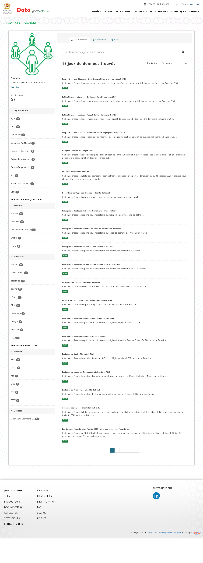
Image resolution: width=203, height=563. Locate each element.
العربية (176, 4)
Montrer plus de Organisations (26, 200)
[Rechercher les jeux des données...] (121, 52)
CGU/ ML (41, 513)
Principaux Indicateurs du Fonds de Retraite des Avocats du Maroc (91, 229)
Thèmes (107, 12)
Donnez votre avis (191, 4)
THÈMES (8, 496)
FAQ (39, 508)
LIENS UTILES (44, 496)
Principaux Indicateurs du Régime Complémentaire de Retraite (89, 211)
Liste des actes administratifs (75, 172)
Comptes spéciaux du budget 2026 (77, 151)
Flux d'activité (99, 40)
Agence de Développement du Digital (164, 533)
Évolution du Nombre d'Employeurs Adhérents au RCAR (86, 372)
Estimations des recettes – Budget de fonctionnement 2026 (89, 115)
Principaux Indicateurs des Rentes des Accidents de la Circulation (91, 265)
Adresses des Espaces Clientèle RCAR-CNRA (81, 408)
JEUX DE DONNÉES (14, 491)
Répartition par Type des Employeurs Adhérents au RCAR (87, 301)
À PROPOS (194, 12)
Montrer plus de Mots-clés (24, 346)
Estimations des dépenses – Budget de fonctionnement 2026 (89, 97)
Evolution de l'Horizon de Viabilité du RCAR (81, 390)
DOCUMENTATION (143, 12)
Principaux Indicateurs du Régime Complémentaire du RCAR (88, 319)
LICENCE (41, 519)
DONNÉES (96, 12)
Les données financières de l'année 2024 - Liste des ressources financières (95, 429)
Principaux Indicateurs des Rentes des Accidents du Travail (88, 247)
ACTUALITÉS (161, 12)
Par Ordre (152, 64)
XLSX (65, 88)
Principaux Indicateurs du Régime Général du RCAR (84, 337)
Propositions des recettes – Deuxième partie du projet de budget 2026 (93, 133)
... (127, 450)
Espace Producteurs (158, 4)
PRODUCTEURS (123, 12)
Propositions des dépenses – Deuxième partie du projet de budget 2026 (94, 79)
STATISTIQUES (178, 12)
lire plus (15, 88)
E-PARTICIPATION (46, 502)
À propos (117, 40)
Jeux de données (79, 40)
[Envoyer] (183, 52)
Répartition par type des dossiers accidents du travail (86, 193)
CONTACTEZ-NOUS (14, 524)
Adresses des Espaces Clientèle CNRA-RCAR (81, 283)
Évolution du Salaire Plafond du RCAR (78, 354)
